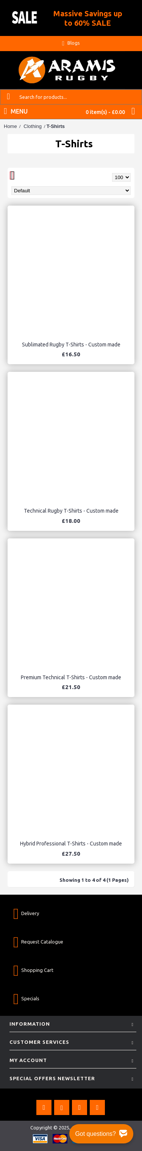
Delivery (26, 913)
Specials (26, 998)
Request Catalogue (38, 941)
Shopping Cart (33, 970)
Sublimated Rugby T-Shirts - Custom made (71, 345)
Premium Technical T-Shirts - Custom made (71, 677)
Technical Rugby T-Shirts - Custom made (71, 511)
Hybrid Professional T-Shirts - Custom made (71, 844)
